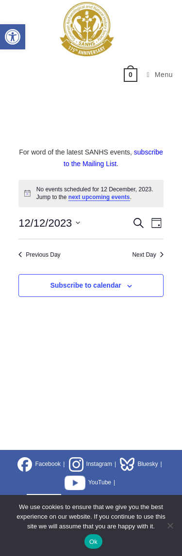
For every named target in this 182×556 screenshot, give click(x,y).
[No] (170, 525)
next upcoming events (99, 197)
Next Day (147, 254)
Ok (93, 541)
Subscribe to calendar (85, 285)
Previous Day (39, 254)
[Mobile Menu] (156, 74)
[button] (12, 36)
